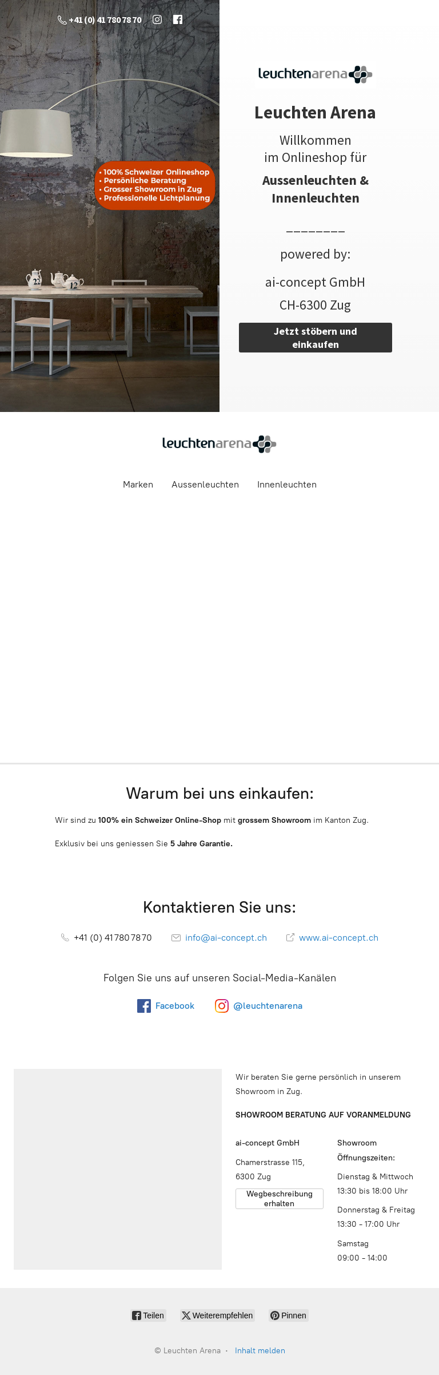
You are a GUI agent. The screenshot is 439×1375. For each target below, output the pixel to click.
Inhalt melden (260, 1351)
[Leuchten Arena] (219, 444)
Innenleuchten (287, 484)
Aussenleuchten (205, 484)
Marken (138, 484)
